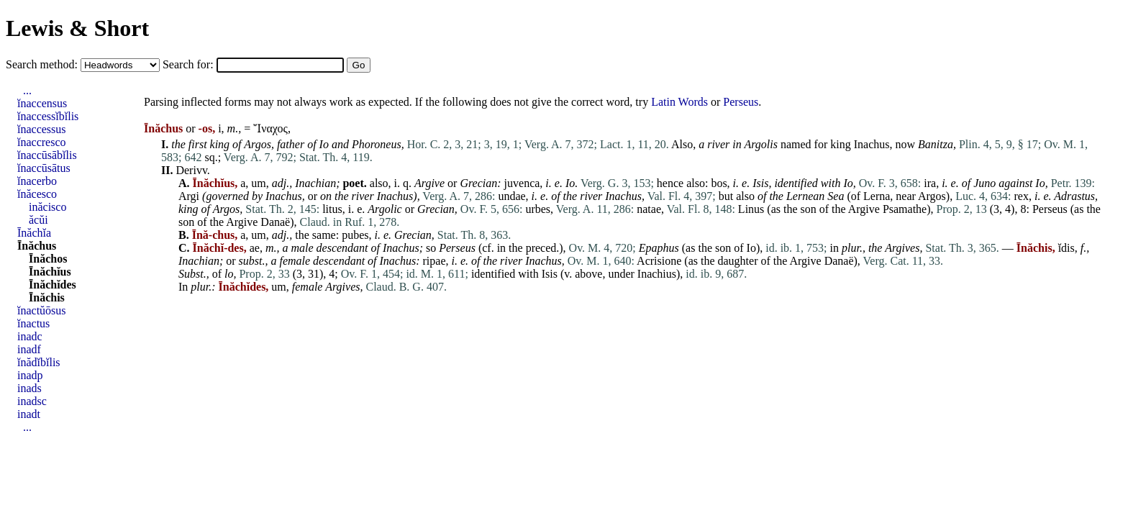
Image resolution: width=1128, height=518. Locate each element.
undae (511, 196)
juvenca (522, 183)
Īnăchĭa (34, 233)
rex (1021, 196)
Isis (550, 274)
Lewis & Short (77, 28)
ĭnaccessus (41, 129)
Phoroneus (376, 144)
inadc (29, 336)
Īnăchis (47, 297)
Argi (188, 196)
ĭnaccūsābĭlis (47, 155)
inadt (28, 414)
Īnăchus (36, 246)
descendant (342, 248)
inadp (30, 375)
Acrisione (659, 261)
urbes (537, 209)
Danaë (275, 222)
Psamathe (905, 209)
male (302, 248)
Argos (257, 144)
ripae (434, 261)
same (324, 235)
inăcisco (47, 207)
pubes (355, 235)
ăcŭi (38, 220)
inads (29, 388)
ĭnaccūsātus (43, 168)
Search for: (190, 64)
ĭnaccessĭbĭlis (47, 116)
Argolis (761, 144)
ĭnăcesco (37, 194)
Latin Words (679, 102)
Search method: (43, 64)
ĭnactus (33, 323)
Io (324, 144)
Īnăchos (48, 259)
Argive (429, 183)
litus (332, 209)
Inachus (872, 144)
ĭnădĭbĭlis (38, 362)
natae (649, 209)
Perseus (740, 102)
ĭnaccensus (42, 103)
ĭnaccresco (41, 142)
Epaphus (659, 248)
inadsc (32, 401)
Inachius (656, 274)
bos (719, 183)
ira (930, 183)
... (27, 90)
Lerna (876, 196)
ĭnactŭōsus (41, 310)
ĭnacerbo (37, 181)
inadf (29, 349)
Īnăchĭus (50, 271)
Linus (751, 209)
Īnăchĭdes (52, 284)
